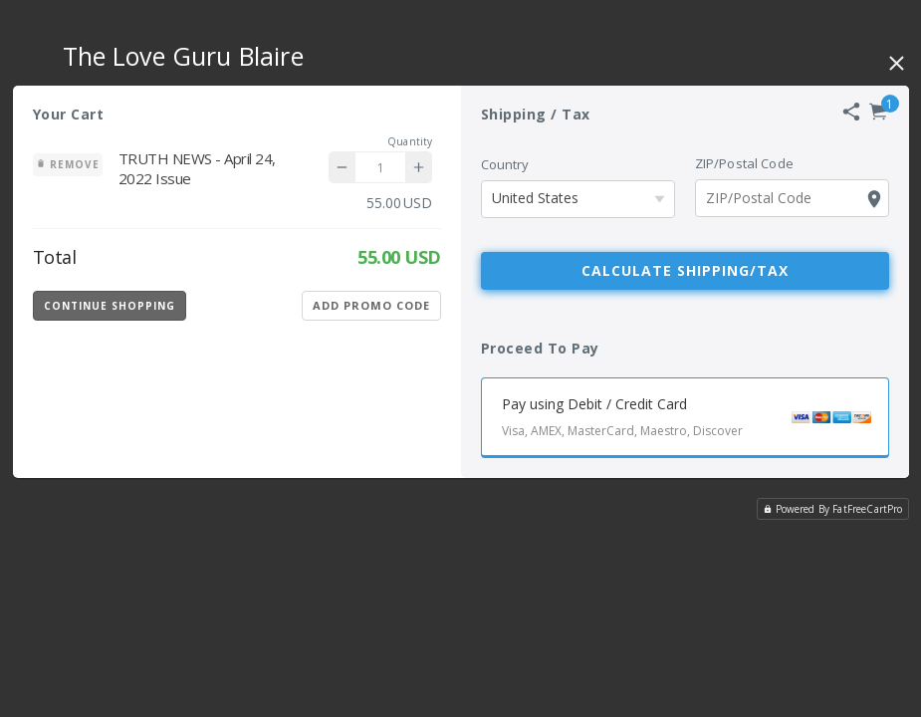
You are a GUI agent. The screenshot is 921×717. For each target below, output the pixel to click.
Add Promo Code (371, 305)
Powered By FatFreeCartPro (833, 509)
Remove (68, 164)
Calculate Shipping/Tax (685, 270)
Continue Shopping (109, 306)
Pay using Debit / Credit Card (695, 419)
